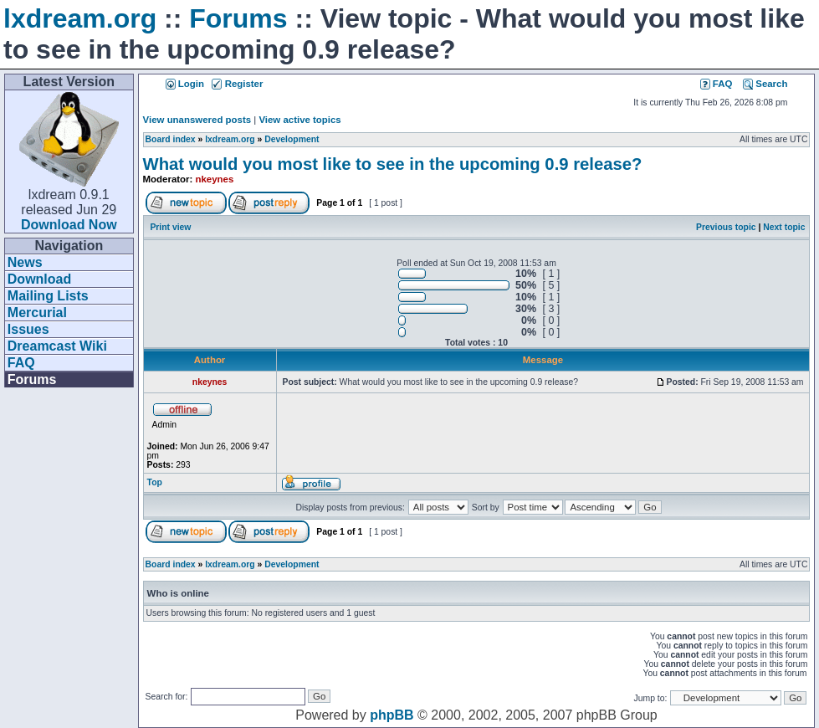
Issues (28, 329)
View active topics (299, 120)
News (25, 262)
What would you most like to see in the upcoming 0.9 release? (392, 164)
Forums (238, 18)
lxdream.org (79, 18)
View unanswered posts (197, 120)
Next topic (784, 227)
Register (237, 84)
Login (185, 84)
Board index (171, 139)
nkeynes (215, 179)
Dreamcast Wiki (57, 346)
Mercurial (37, 312)
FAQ (21, 363)
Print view (170, 227)
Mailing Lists (48, 296)
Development (291, 139)
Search (765, 84)
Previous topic (726, 227)
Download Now (69, 225)
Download (39, 279)
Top (154, 482)
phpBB (391, 715)
